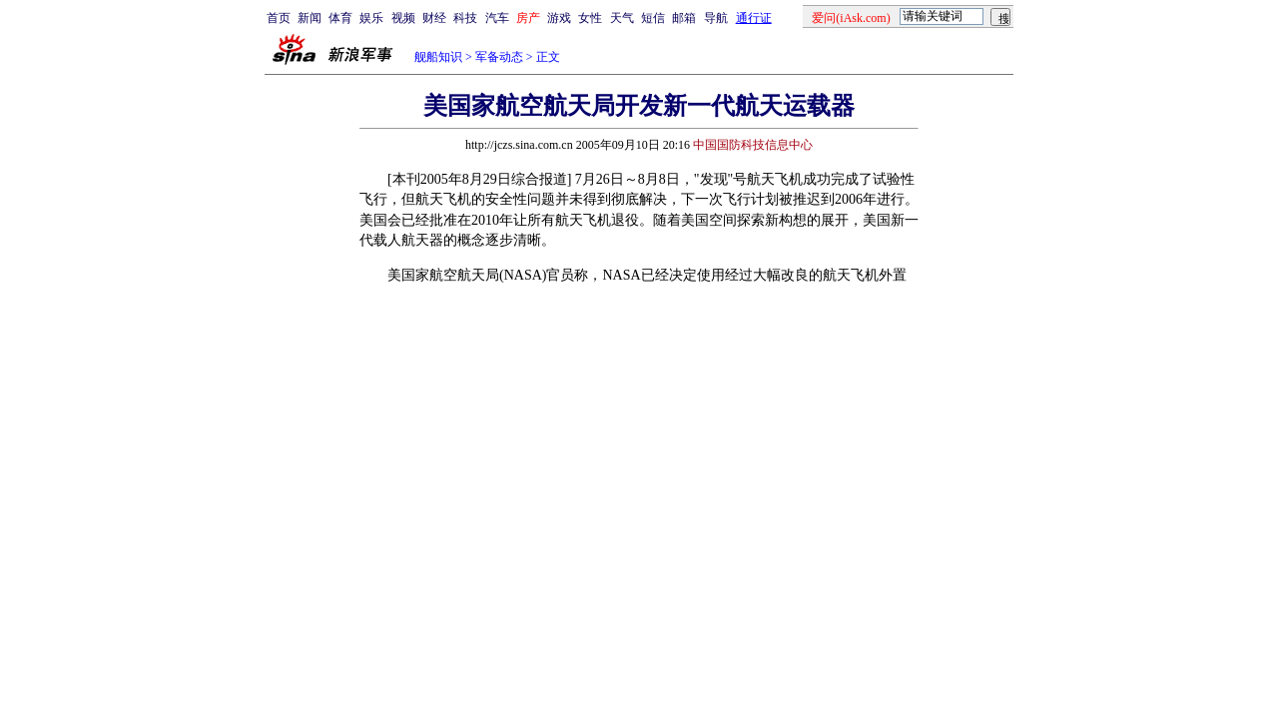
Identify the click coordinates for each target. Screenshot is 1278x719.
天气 (622, 18)
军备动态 (499, 57)
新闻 (309, 18)
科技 (465, 18)
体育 (340, 18)
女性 (590, 18)
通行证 (754, 18)
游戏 (559, 18)
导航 (716, 18)
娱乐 (371, 18)
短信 (653, 18)
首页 (279, 18)
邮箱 (684, 18)
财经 (434, 18)
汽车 (497, 18)
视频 (403, 18)
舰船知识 (438, 57)
